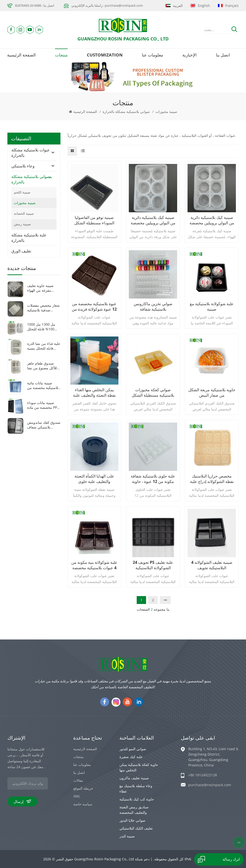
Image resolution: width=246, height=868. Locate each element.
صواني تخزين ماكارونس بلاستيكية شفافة (153, 306)
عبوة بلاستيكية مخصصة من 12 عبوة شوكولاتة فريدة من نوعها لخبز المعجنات (94, 306)
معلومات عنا (152, 55)
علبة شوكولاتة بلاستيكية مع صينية (212, 306)
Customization (105, 55)
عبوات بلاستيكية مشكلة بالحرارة (30, 152)
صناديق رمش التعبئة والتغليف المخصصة (134, 810)
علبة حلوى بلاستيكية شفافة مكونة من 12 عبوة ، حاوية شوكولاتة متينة (153, 478)
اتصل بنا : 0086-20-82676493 (34, 5)
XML (76, 796)
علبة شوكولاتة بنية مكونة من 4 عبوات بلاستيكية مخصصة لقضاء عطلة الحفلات (94, 565)
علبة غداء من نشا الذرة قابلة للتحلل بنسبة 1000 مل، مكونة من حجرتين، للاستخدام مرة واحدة (43, 346)
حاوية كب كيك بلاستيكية (136, 799)
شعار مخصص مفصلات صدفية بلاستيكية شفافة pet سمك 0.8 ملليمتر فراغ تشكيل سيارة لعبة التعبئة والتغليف (43, 307)
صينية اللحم (22, 192)
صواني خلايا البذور (132, 820)
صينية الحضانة (24, 213)
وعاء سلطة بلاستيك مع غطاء (135, 788)
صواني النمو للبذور (132, 748)
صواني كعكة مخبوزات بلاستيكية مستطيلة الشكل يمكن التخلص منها (153, 392)
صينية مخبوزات (166, 111)
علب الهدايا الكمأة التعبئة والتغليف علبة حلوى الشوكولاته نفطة (94, 478)
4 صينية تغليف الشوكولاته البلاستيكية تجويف (211, 565)
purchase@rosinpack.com (209, 784)
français (228, 5)
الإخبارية (189, 55)
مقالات (78, 780)
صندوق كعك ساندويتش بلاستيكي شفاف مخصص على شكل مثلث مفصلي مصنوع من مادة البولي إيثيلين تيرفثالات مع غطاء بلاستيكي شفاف (43, 424)
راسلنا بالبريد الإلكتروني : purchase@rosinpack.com (107, 5)
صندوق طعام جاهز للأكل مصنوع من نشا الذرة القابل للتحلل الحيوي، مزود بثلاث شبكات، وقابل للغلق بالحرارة (42, 365)
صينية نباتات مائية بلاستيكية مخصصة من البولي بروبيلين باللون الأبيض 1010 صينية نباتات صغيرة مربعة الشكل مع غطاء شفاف (43, 385)
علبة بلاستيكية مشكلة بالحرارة (29, 237)
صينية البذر (127, 836)
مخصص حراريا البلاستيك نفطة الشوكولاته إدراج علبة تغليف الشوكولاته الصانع (212, 478)
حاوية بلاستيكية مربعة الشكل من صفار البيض (211, 392)
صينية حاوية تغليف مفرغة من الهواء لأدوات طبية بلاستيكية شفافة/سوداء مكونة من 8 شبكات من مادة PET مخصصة (43, 288)
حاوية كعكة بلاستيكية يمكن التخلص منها (138, 767)
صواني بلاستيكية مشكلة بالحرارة (126, 111)
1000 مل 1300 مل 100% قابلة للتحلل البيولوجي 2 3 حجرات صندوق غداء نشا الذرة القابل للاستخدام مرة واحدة (42, 326)
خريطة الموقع (83, 788)
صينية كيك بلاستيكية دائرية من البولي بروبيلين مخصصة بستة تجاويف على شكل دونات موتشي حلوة (153, 220)
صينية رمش (22, 224)
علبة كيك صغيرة (131, 756)
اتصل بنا (223, 55)
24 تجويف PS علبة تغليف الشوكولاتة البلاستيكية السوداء (153, 565)
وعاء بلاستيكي (23, 166)
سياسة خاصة (82, 804)
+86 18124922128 (202, 775)
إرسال (22, 801)
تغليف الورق (21, 251)
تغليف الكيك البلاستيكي (136, 828)
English (200, 5)
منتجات (61, 55)
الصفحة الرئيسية (21, 55)
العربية (174, 5)
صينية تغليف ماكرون (134, 778)
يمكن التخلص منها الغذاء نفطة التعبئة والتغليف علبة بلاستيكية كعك (94, 392)
